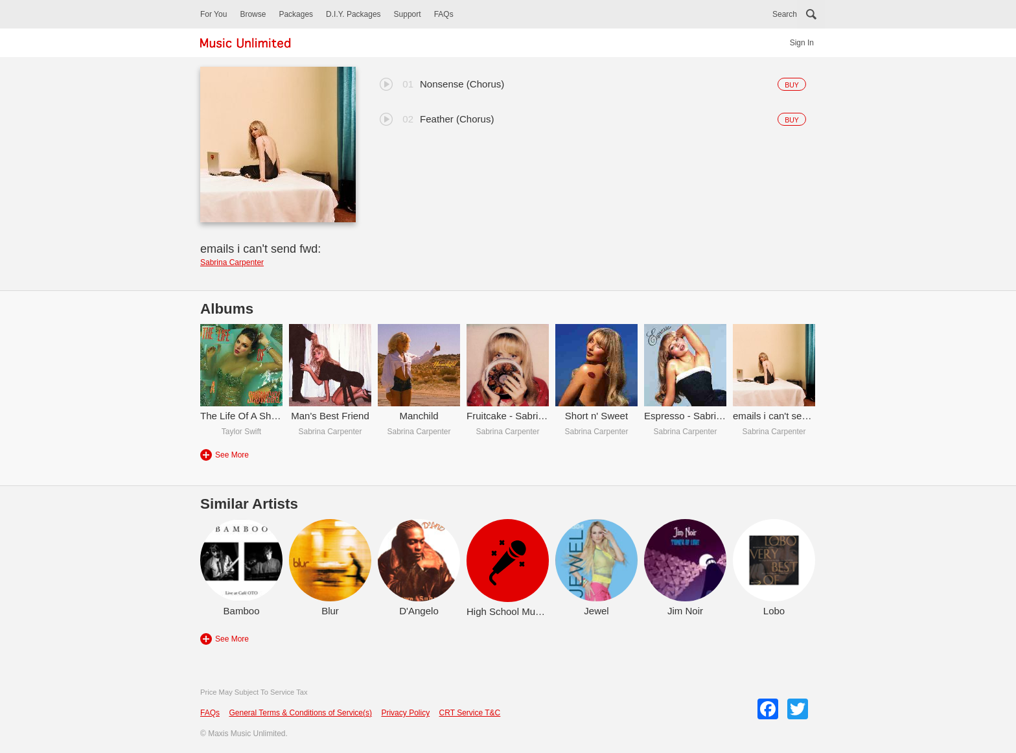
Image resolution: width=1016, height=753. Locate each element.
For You (213, 14)
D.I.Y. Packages (353, 14)
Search (784, 14)
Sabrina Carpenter (232, 262)
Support (407, 14)
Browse (253, 14)
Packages (296, 14)
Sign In (802, 42)
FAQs (444, 14)
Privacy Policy (405, 712)
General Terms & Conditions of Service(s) (300, 712)
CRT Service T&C (470, 712)
